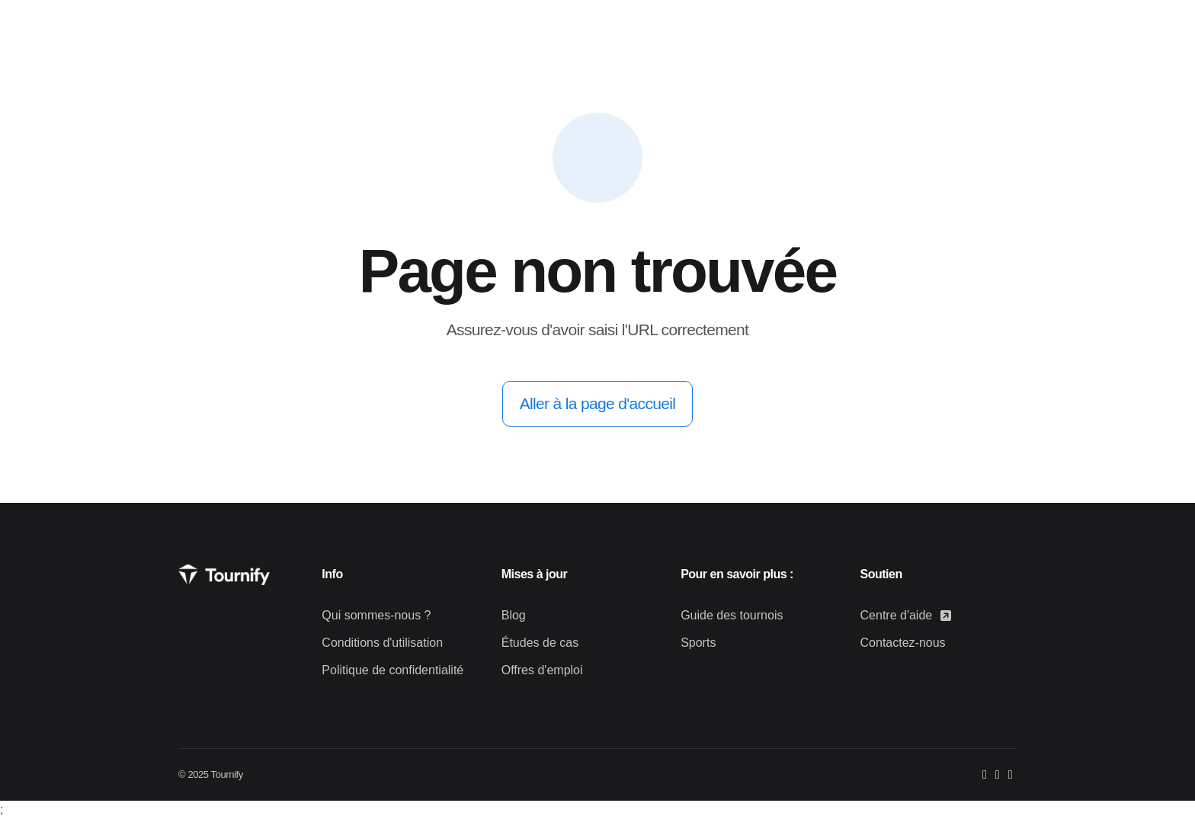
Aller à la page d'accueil (598, 403)
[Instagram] (997, 774)
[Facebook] (984, 774)
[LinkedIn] (1010, 774)
